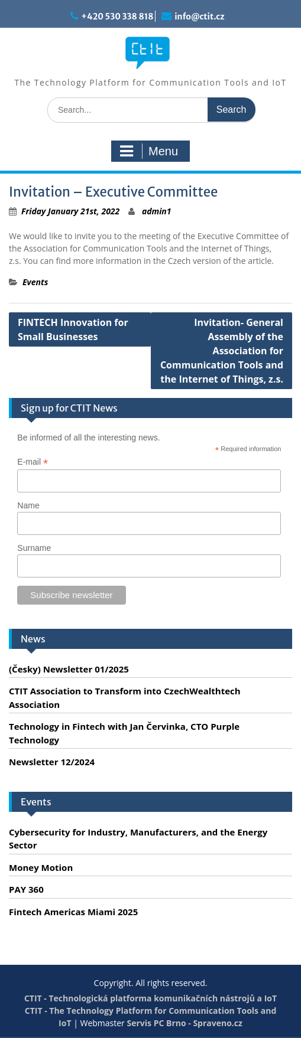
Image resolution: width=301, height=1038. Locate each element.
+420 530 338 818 (117, 16)
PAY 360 (26, 889)
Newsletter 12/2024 (52, 762)
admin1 (156, 211)
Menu (149, 151)
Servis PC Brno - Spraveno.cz (184, 1023)
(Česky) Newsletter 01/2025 (69, 669)
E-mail (32, 462)
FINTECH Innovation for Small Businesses (73, 329)
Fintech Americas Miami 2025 (73, 912)
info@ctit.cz (199, 16)
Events (35, 282)
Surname (34, 548)
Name (28, 505)
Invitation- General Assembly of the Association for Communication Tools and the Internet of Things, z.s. (221, 351)
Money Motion (41, 867)
